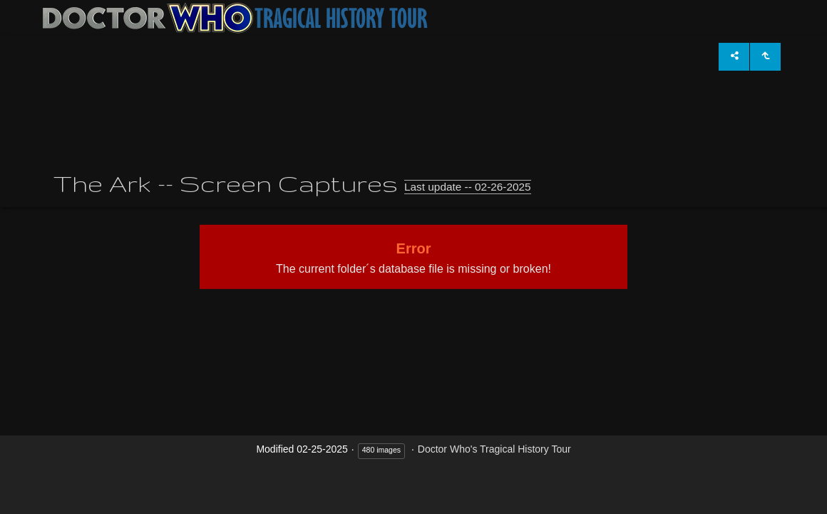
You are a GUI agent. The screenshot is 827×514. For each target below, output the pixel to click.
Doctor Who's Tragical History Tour (494, 449)
